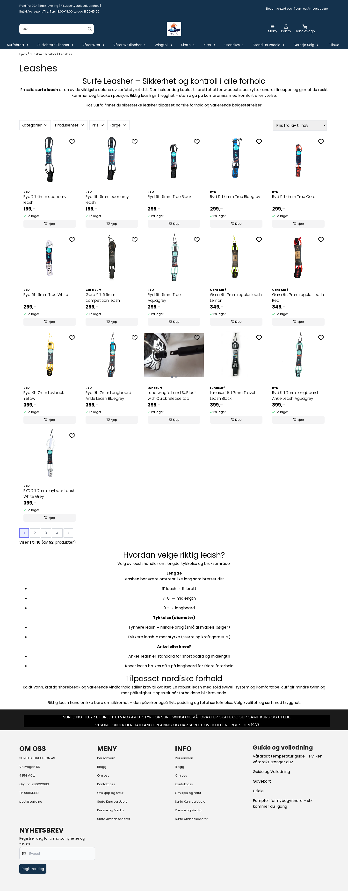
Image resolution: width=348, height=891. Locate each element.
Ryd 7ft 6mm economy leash (44, 199)
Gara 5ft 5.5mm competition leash (103, 297)
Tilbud (334, 44)
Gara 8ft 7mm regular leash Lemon (236, 297)
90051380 (31, 793)
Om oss (103, 775)
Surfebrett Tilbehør (43, 54)
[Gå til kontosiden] (286, 28)
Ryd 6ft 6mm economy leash (107, 199)
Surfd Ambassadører (113, 819)
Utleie (258, 791)
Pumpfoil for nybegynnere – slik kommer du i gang (283, 803)
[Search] (90, 29)
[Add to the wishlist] (72, 142)
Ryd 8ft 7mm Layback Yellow (43, 395)
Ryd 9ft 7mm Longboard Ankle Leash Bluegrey (108, 395)
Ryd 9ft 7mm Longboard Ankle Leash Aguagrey (295, 395)
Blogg (270, 9)
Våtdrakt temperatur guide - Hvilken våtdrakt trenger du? (287, 759)
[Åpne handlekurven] (305, 28)
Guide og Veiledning (271, 771)
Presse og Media (110, 810)
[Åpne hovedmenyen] (272, 28)
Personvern (106, 758)
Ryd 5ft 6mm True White (45, 294)
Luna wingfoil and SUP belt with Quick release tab (172, 395)
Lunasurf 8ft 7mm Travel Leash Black (232, 395)
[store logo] (174, 29)
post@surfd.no (30, 802)
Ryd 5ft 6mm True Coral (294, 196)
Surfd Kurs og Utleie (112, 802)
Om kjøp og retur (110, 793)
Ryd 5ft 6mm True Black (169, 196)
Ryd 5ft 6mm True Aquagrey (164, 297)
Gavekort (262, 781)
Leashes (65, 54)
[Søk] (56, 29)
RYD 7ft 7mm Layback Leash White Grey (49, 493)
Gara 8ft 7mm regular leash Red (298, 297)
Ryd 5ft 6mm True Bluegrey (235, 196)
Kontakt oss (284, 9)
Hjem (23, 54)
